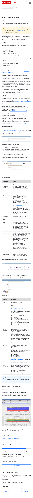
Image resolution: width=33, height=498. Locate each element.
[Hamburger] (30, 3)
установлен (21, 30)
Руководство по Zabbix (7, 8)
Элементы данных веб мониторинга (19, 123)
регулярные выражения (17, 359)
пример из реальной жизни (17, 385)
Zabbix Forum (24, 491)
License (27, 497)
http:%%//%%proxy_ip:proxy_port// (22, 101)
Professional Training (26, 489)
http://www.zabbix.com (17, 308)
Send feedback (16, 465)
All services (4, 491)
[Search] (27, 2)
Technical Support (6, 489)
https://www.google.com (17, 310)
